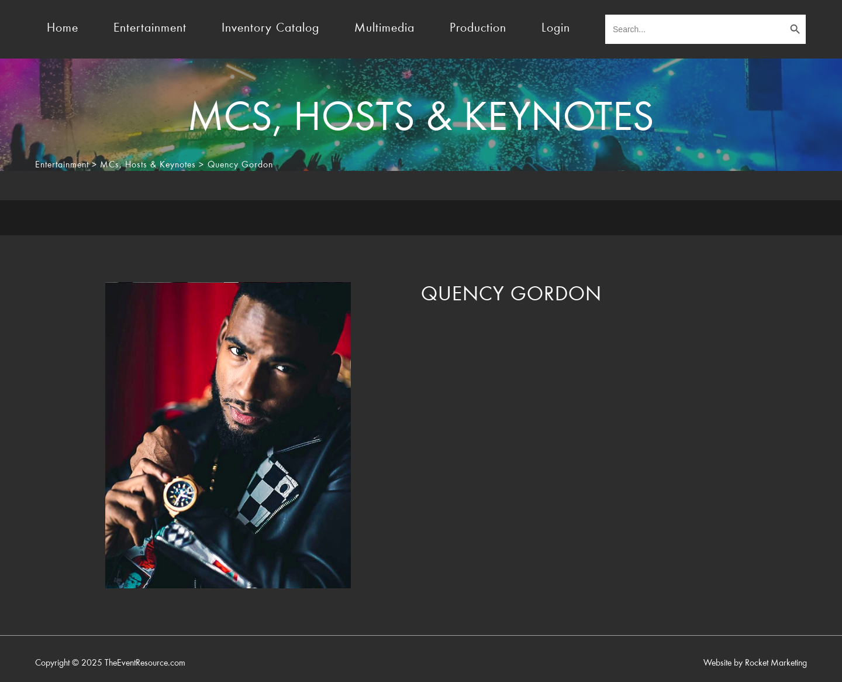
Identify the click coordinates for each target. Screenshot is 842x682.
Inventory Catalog (270, 28)
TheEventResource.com (145, 663)
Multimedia (384, 28)
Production (478, 28)
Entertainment (150, 28)
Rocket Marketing (776, 663)
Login (555, 28)
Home (62, 28)
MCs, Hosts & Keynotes (148, 165)
